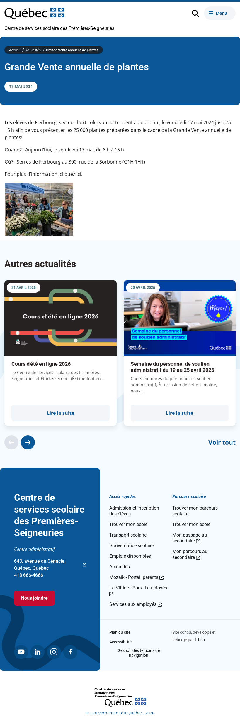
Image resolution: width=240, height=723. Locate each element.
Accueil (15, 50)
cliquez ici (70, 174)
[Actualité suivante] (28, 442)
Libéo (200, 639)
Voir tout (222, 442)
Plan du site (119, 632)
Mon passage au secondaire (189, 538)
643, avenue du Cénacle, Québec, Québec (50, 565)
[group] (60, 353)
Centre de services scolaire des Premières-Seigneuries (59, 28)
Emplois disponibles (130, 556)
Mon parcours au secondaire (189, 554)
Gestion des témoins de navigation (139, 653)
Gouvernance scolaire (131, 545)
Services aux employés (135, 604)
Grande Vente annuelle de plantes (72, 50)
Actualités (33, 50)
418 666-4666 (28, 575)
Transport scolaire (128, 535)
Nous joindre (34, 598)
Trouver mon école (128, 524)
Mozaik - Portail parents (136, 577)
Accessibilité (120, 642)
